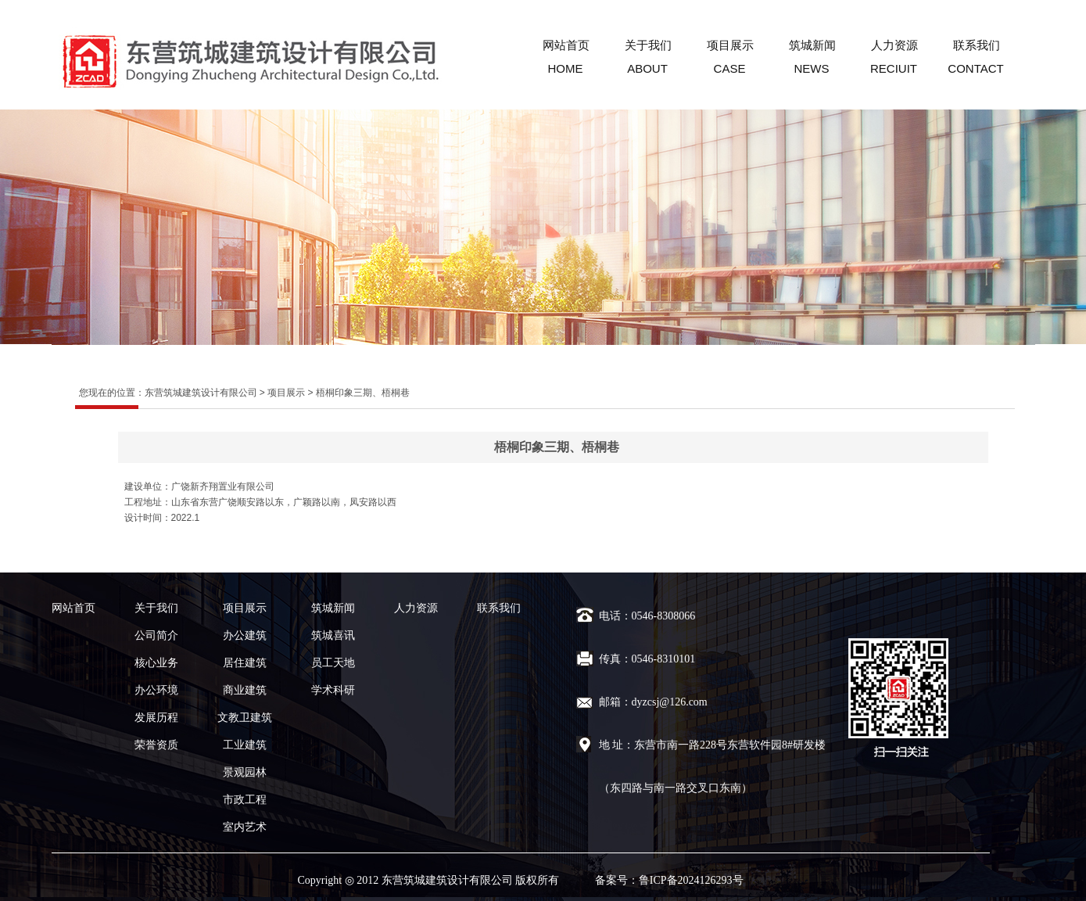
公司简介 (156, 635)
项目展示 (730, 45)
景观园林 (245, 772)
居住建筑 (245, 663)
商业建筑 (245, 690)
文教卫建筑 (244, 717)
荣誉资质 (156, 745)
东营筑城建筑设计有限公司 (201, 392)
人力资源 (894, 45)
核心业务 (156, 663)
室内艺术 (245, 827)
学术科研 (333, 690)
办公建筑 (245, 635)
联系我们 (976, 45)
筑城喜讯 (333, 635)
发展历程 (156, 717)
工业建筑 (245, 745)
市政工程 (245, 800)
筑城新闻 (812, 45)
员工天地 (333, 663)
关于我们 (648, 45)
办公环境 (156, 690)
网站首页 (566, 45)
